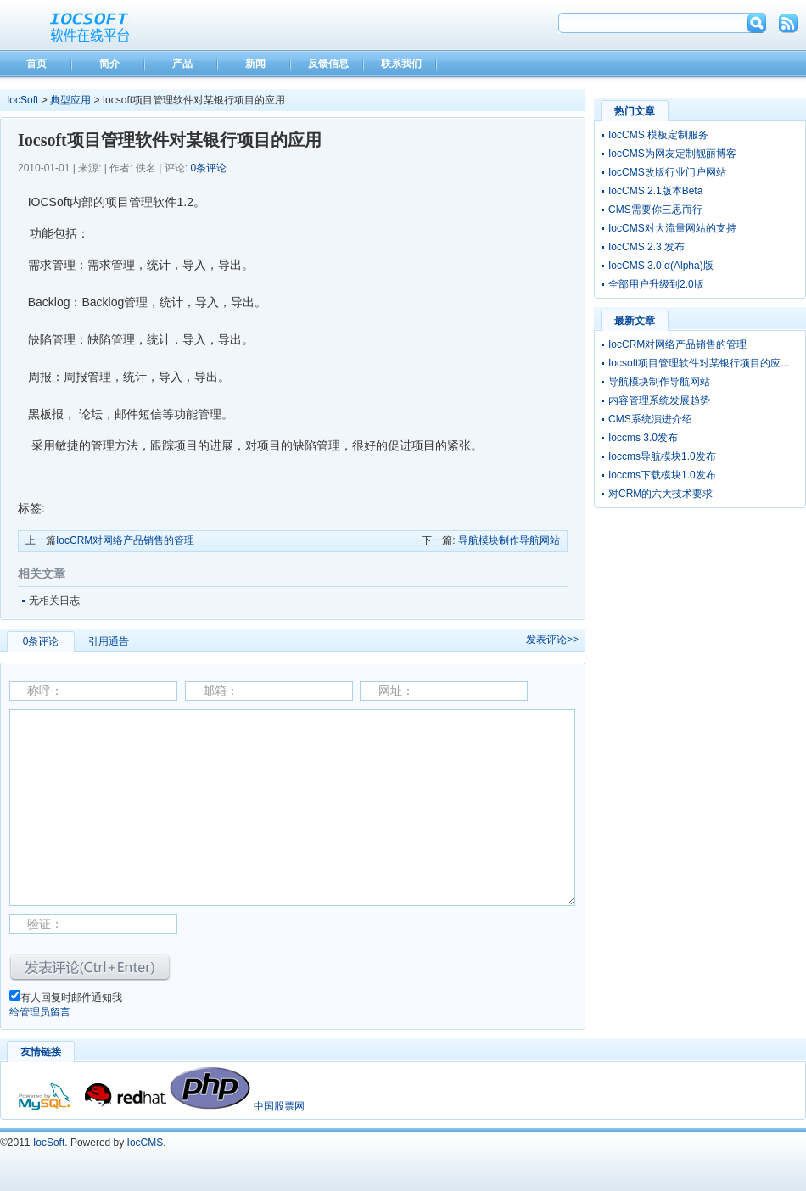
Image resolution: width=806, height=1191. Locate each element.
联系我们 (401, 64)
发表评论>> (552, 640)
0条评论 (208, 168)
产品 (182, 64)
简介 (109, 64)
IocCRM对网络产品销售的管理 (125, 540)
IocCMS (145, 1143)
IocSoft (22, 100)
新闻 (255, 64)
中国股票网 (279, 1106)
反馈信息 (328, 64)
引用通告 (108, 641)
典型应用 (70, 100)
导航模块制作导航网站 (509, 540)
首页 (36, 64)
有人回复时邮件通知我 (71, 998)
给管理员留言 (39, 1012)
